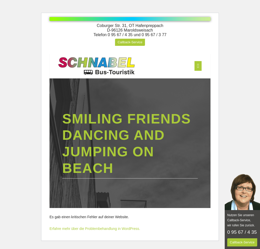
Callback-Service (130, 42)
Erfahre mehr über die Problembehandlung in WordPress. (95, 229)
